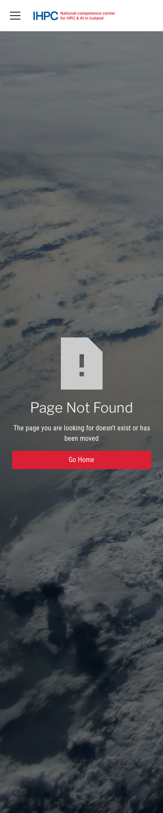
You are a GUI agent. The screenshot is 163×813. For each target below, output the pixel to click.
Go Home (81, 460)
